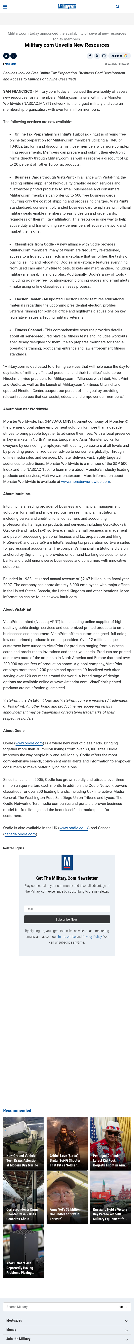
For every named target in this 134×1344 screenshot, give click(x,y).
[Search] (117, 7)
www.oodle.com (29, 743)
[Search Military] (59, 1307)
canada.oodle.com (20, 834)
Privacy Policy (92, 936)
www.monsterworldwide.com (85, 481)
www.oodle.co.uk (74, 828)
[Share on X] (97, 56)
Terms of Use (67, 936)
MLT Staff (11, 64)
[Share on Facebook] (90, 56)
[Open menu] (5, 7)
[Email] (104, 56)
